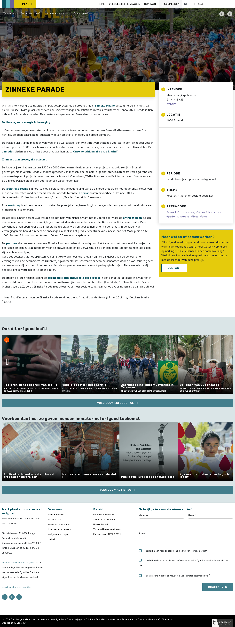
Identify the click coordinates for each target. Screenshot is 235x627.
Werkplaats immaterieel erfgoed (18, 562)
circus (201, 212)
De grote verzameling (56, 13)
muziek (172, 212)
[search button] (231, 4)
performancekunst (179, 216)
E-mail (142, 533)
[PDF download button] (221, 13)
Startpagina (8, 13)
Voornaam (144, 515)
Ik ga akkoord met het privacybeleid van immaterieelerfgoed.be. (174, 575)
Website (171, 104)
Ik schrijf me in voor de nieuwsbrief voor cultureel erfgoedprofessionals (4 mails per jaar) (183, 563)
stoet (205, 216)
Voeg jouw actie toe (115, 489)
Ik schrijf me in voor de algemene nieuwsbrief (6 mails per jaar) (173, 550)
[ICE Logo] (19, 4)
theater (220, 212)
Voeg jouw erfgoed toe (115, 402)
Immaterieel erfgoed (30, 13)
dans (210, 212)
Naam (191, 515)
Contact (174, 267)
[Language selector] (222, 4)
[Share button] (229, 13)
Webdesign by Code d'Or (14, 622)
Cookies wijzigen (75, 619)
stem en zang (187, 212)
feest (196, 216)
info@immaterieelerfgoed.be (16, 586)
